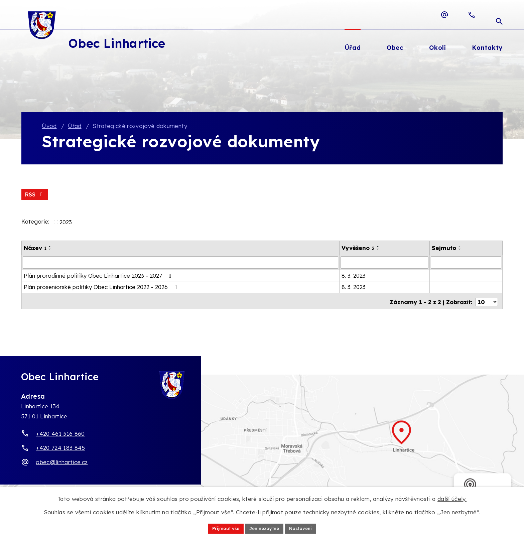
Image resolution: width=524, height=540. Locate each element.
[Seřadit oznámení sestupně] (50, 250)
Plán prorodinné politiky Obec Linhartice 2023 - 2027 (99, 275)
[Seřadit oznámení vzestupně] (50, 247)
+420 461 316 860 (60, 433)
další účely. (452, 498)
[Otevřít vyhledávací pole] (499, 14)
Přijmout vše (223, 528)
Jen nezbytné (264, 528)
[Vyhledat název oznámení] (180, 263)
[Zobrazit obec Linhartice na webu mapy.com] (262, 440)
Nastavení (303, 528)
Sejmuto (444, 248)
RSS (35, 194)
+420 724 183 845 (60, 448)
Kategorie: (35, 222)
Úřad (74, 126)
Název (35, 248)
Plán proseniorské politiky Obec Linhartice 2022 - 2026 (101, 287)
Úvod (49, 126)
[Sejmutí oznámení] (466, 263)
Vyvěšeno (358, 248)
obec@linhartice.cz (62, 462)
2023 (65, 222)
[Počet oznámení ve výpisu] (486, 300)
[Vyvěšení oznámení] (384, 263)
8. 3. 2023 (354, 275)
